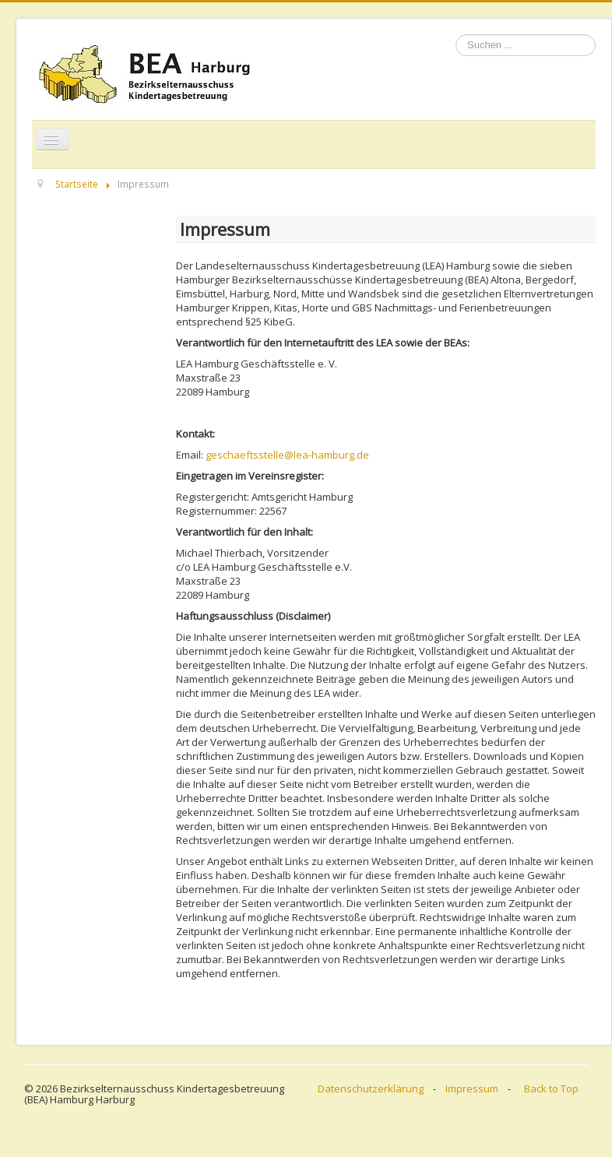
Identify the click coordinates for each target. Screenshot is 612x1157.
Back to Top (551, 1088)
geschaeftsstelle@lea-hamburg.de (287, 455)
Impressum (471, 1088)
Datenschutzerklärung (371, 1088)
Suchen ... (455, 34)
